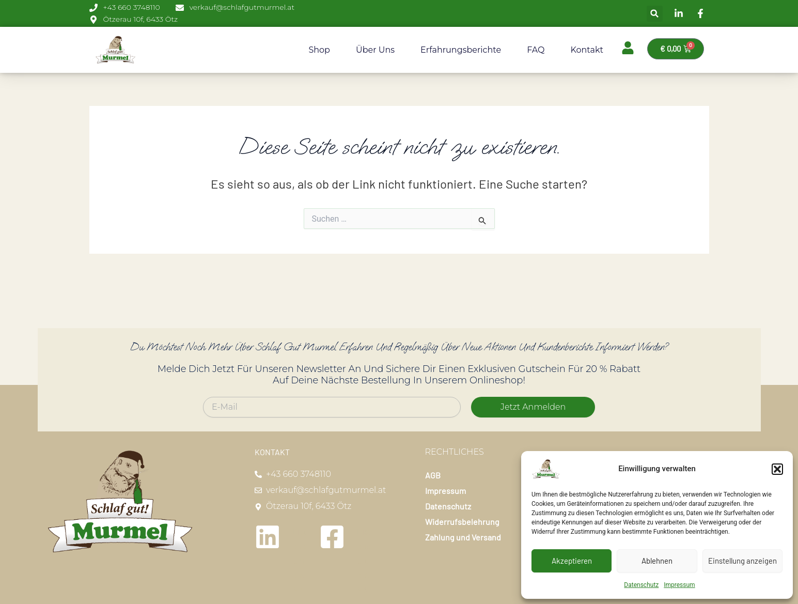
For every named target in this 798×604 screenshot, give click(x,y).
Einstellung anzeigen (742, 560)
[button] (777, 469)
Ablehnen (656, 560)
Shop (319, 50)
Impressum (679, 584)
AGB (433, 475)
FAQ (535, 50)
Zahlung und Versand (463, 537)
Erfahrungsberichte (460, 50)
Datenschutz (641, 584)
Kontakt (586, 50)
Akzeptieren (572, 560)
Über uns (375, 50)
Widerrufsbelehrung (462, 521)
